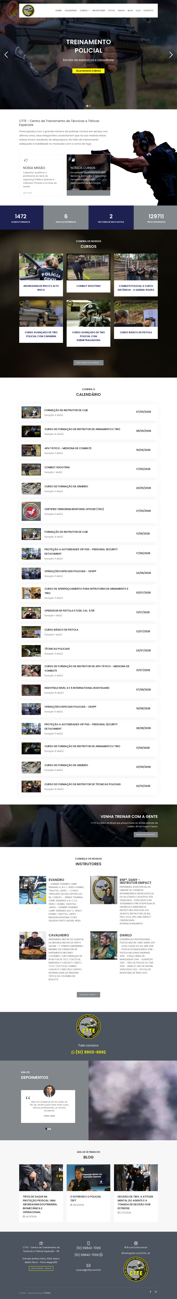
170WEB (47, 1293)
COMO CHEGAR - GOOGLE (41, 1268)
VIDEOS (121, 10)
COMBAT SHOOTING (88, 286)
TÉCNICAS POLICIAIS (57, 649)
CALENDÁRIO (71, 10)
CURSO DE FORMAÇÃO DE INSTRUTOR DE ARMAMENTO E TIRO (82, 429)
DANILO (126, 935)
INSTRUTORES (98, 10)
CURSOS (84, 10)
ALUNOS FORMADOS (20, 222)
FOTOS (111, 10)
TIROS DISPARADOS (156, 222)
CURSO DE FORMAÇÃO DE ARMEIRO (66, 486)
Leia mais (27, 192)
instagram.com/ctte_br (136, 1253)
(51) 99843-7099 (88, 1248)
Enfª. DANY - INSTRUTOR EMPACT (135, 881)
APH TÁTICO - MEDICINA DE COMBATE (68, 448)
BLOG (130, 10)
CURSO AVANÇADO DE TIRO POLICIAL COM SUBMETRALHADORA (88, 336)
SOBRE (59, 10)
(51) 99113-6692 (88, 1052)
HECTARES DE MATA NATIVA (111, 222)
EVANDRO (56, 880)
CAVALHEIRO (59, 935)
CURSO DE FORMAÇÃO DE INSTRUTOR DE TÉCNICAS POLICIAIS (82, 784)
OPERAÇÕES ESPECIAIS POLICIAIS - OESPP (70, 571)
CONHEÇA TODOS (89, 995)
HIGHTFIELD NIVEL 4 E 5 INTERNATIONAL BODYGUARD (76, 688)
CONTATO (148, 10)
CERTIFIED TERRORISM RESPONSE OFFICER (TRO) (74, 509)
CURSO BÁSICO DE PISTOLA (136, 332)
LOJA (138, 10)
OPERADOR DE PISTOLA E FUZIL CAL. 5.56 (69, 610)
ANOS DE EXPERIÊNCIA (66, 222)
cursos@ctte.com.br (88, 1270)
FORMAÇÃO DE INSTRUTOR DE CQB (66, 410)
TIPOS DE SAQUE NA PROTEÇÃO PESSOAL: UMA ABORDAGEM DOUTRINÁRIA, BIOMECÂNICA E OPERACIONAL (40, 1204)
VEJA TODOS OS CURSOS (88, 363)
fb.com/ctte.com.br (135, 1247)
